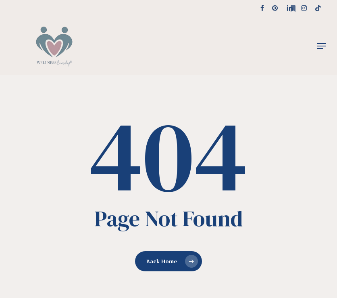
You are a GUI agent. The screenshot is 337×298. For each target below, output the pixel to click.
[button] (321, 46)
